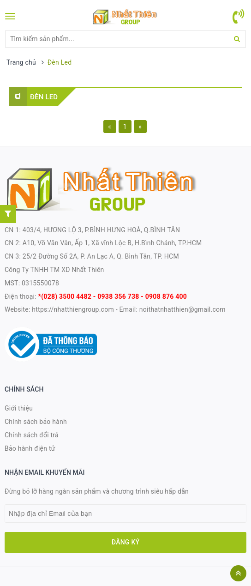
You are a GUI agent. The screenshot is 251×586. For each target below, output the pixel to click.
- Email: (126, 309)
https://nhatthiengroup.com (72, 309)
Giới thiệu (19, 408)
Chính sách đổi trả (32, 435)
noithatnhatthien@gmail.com (182, 309)
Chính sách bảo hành (36, 421)
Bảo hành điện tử (30, 448)
